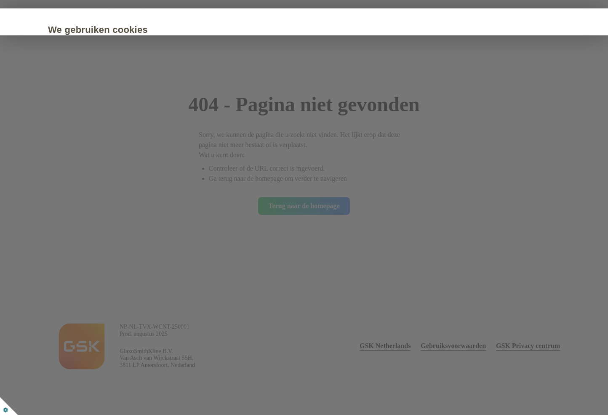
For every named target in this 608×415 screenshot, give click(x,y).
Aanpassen (288, 113)
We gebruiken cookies (136, 29)
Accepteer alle (121, 113)
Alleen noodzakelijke (209, 113)
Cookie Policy (178, 87)
